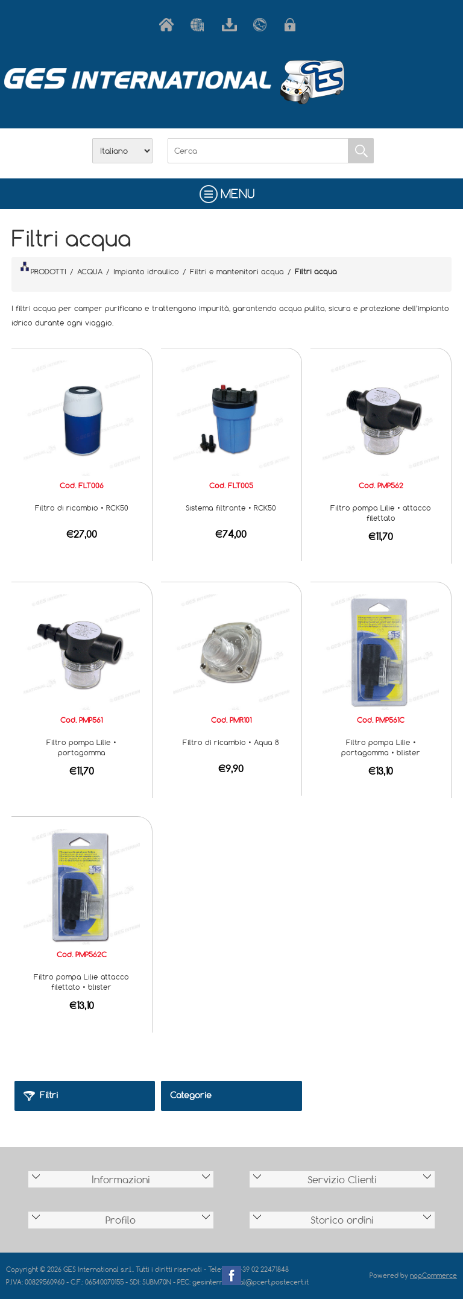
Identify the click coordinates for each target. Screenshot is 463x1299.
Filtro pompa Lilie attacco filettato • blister (81, 982)
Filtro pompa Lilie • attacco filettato (380, 513)
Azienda (200, 24)
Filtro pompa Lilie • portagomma (81, 747)
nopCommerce (433, 1275)
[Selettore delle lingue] (122, 150)
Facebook (231, 1275)
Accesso (294, 24)
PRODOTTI (43, 269)
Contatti (262, 24)
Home (168, 24)
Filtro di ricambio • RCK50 (81, 507)
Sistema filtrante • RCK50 (231, 507)
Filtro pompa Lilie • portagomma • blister (380, 747)
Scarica (231, 24)
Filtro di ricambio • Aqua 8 (231, 742)
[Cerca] (258, 150)
